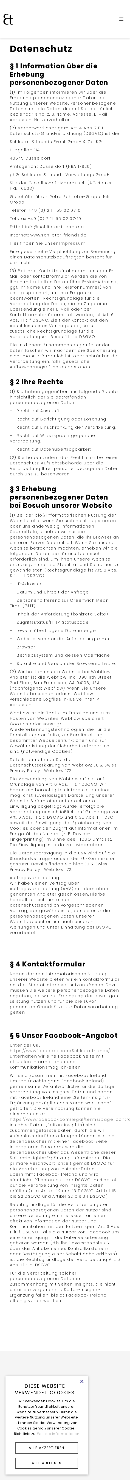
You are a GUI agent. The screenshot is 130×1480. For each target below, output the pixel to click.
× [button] (82, 1382)
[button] (121, 19)
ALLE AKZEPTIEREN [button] (46, 1447)
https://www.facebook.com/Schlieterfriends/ (60, 1050)
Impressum (72, 243)
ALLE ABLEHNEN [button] (47, 1463)
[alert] (46, 1425)
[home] (7, 19)
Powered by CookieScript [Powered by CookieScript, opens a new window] (46, 1470)
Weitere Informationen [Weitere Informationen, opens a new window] (58, 1433)
